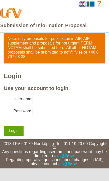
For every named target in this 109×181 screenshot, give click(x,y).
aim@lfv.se (64, 156)
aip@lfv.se (67, 164)
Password (22, 111)
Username (22, 99)
